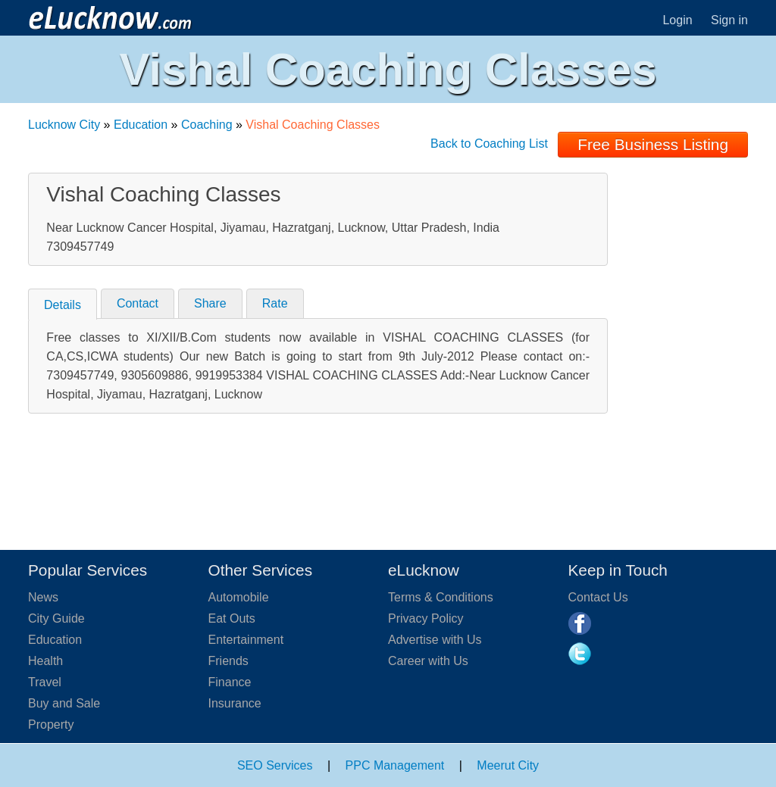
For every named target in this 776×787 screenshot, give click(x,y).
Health (45, 660)
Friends (228, 660)
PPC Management (395, 765)
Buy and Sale (64, 703)
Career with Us (428, 660)
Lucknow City (64, 124)
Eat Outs (231, 618)
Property (51, 724)
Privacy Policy (426, 618)
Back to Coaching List (489, 143)
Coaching (207, 124)
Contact (137, 303)
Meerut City (508, 765)
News (43, 597)
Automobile (238, 597)
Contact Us (598, 597)
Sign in (729, 20)
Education (140, 124)
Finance (230, 682)
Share (210, 303)
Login (677, 20)
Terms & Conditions (440, 597)
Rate (275, 303)
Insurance (234, 703)
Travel (44, 682)
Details (62, 304)
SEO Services (275, 765)
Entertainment (246, 639)
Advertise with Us (435, 639)
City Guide (56, 618)
